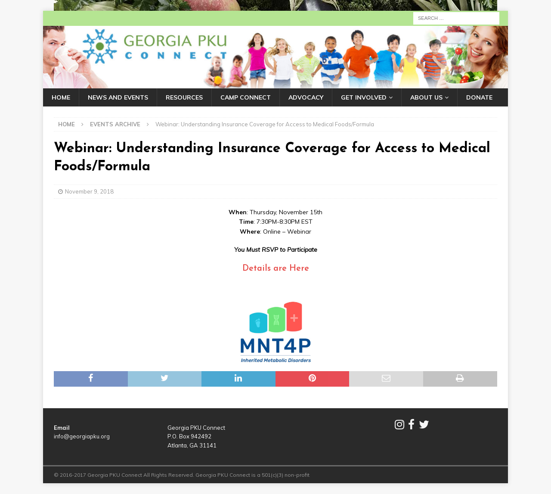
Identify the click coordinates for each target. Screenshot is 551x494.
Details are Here (275, 268)
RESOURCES (184, 97)
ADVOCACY (305, 97)
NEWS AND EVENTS (118, 97)
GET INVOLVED (364, 97)
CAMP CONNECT (245, 97)
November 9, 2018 (89, 191)
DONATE (479, 97)
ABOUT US (426, 97)
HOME (61, 97)
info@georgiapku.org (82, 436)
